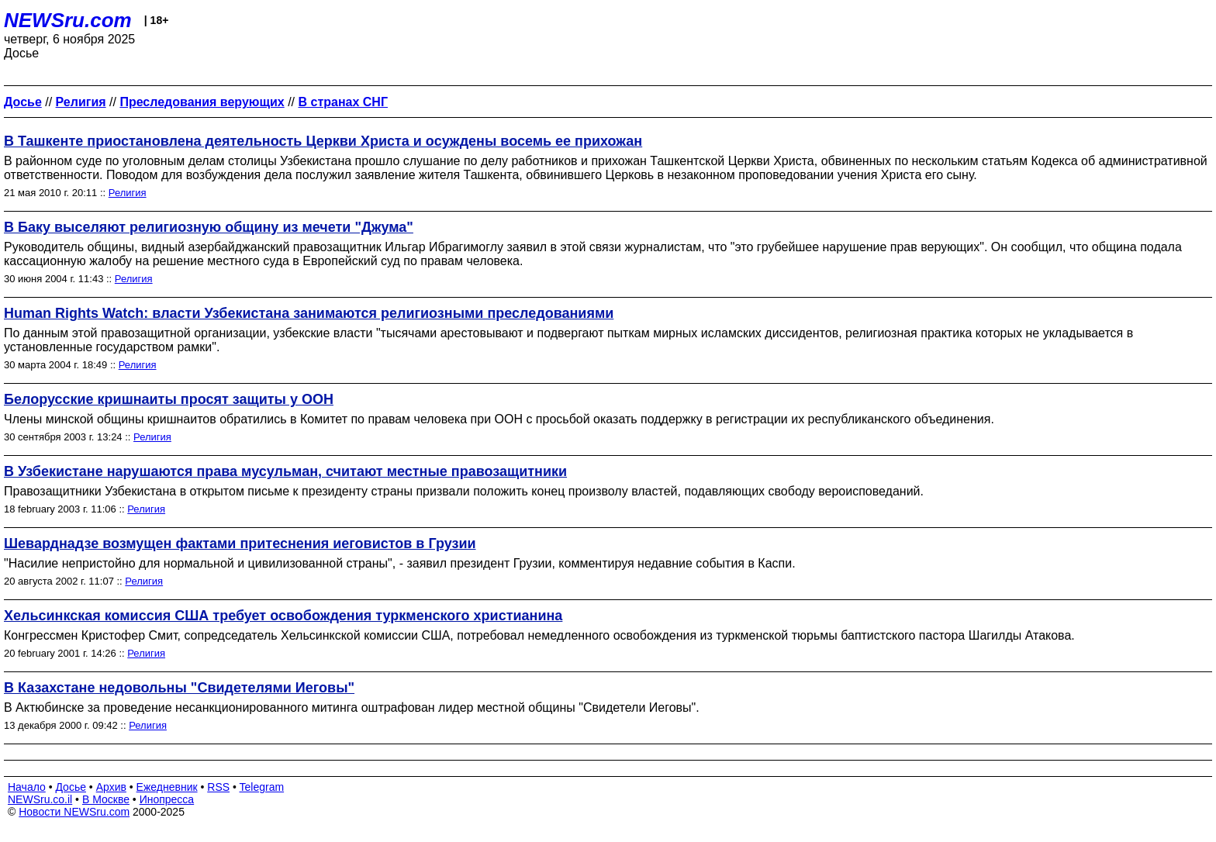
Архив (111, 787)
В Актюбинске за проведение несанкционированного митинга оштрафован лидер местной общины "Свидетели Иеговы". (352, 707)
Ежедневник (167, 787)
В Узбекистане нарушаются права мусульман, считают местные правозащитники (285, 471)
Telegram (262, 787)
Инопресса (167, 799)
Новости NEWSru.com (74, 812)
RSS (218, 787)
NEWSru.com (68, 20)
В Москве (106, 799)
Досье (70, 787)
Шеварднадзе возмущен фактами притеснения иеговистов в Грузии (240, 543)
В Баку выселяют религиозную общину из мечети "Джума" (208, 227)
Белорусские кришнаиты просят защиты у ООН (168, 399)
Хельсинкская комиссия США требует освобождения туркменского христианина (283, 615)
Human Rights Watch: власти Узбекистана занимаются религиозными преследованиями (308, 313)
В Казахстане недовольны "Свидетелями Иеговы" (179, 687)
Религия (128, 192)
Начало (27, 787)
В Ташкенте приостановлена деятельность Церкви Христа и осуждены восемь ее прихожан (323, 141)
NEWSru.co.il (40, 799)
